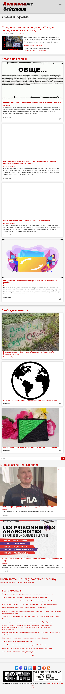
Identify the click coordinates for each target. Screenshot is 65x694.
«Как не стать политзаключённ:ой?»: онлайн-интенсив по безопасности (24, 608)
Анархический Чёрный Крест (19, 464)
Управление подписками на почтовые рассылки (17, 582)
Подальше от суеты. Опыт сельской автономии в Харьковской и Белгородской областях (28, 353)
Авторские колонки (14, 58)
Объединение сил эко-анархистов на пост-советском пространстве (30, 447)
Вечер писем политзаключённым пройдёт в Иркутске (18, 652)
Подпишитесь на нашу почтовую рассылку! (28, 579)
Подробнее (27, 50)
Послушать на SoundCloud (33, 45)
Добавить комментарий (39, 50)
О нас (32, 687)
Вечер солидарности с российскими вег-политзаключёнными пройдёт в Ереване (27, 622)
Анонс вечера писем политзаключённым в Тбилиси (17, 641)
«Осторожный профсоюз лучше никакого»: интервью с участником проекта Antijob (27, 648)
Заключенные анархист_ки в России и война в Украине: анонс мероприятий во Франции (32, 560)
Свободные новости (15, 310)
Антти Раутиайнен (9, 166)
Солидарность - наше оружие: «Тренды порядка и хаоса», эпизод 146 (28, 29)
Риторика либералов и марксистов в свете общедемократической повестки (32, 103)
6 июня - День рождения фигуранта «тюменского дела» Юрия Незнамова (24, 645)
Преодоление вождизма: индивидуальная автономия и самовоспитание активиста (27, 594)
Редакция (21, 34)
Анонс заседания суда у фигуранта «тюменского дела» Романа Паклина (24, 597)
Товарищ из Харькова (10, 357)
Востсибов (6, 106)
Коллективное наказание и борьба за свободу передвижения (26, 220)
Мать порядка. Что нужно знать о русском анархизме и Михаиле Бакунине (25, 638)
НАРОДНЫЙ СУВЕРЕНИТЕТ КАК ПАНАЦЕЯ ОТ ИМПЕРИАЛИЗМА (30, 401)
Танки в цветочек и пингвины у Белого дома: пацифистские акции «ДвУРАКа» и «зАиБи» (29, 604)
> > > (32, 655)
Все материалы (12, 590)
